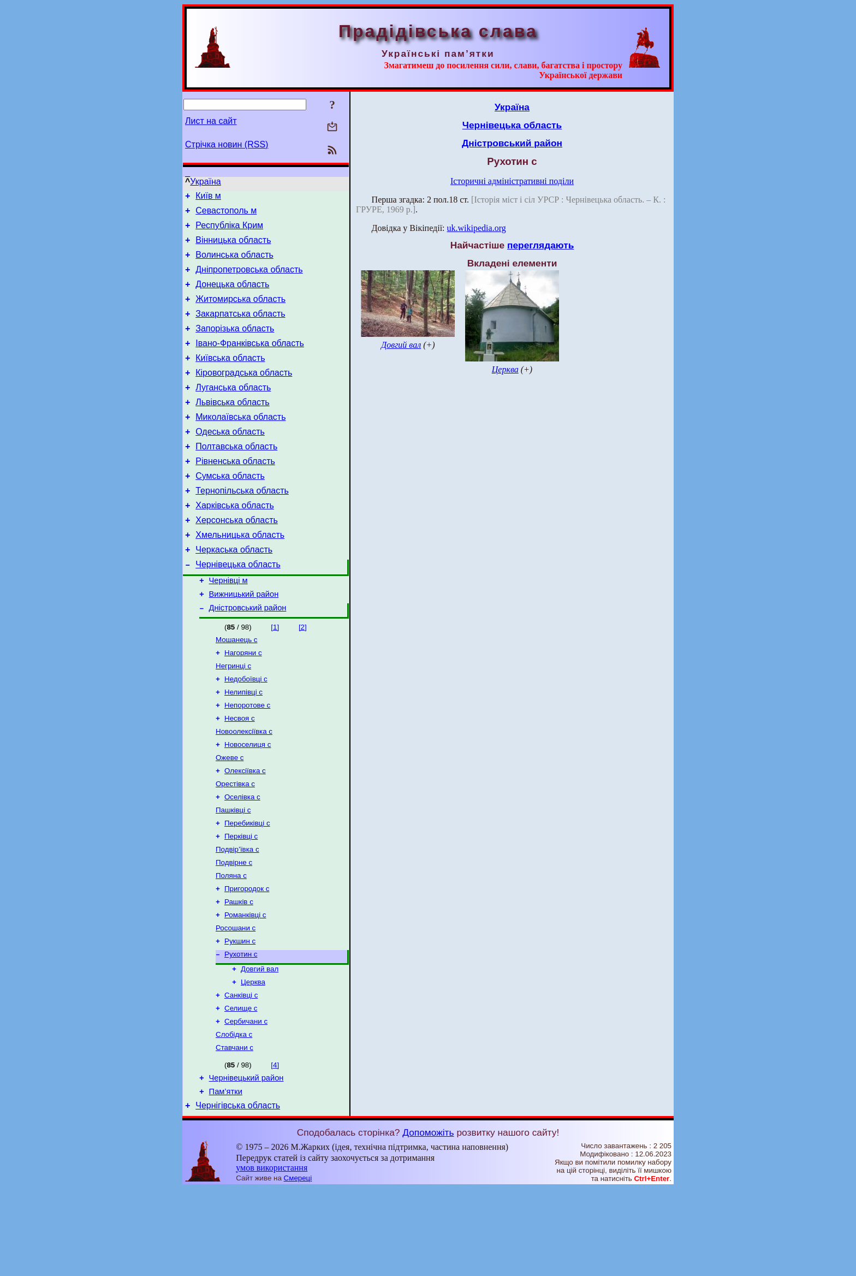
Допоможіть (428, 1219)
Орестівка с (235, 844)
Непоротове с (247, 759)
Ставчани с (234, 1130)
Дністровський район (248, 655)
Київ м (208, 197)
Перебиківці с (247, 887)
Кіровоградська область (243, 394)
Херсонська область (236, 557)
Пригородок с (246, 958)
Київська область (230, 377)
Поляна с (231, 944)
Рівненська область (235, 492)
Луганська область (233, 410)
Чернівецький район (246, 1162)
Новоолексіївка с (244, 788)
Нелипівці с (243, 745)
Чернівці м (228, 624)
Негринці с (233, 717)
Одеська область (230, 459)
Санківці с (241, 1073)
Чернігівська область (237, 1192)
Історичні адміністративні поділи (512, 181)
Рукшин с (239, 1015)
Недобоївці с (246, 731)
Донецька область (232, 295)
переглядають (540, 245)
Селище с (240, 1087)
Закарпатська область (240, 328)
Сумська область (230, 508)
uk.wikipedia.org (476, 228)
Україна (205, 181)
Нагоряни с (243, 702)
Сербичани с (246, 1101)
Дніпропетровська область (248, 279)
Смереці (298, 1265)
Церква (253, 1059)
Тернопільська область (242, 525)
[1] (275, 674)
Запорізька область (234, 344)
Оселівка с (242, 858)
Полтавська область (236, 475)
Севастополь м (226, 213)
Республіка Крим (229, 230)
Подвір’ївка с (237, 915)
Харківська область (234, 541)
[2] (303, 674)
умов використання (271, 1255)
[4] (275, 1147)
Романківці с (245, 986)
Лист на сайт (211, 121)
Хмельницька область (239, 574)
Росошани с (235, 1000)
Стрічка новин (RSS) (226, 144)
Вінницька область (233, 246)
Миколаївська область (240, 443)
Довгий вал (259, 1045)
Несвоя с (239, 773)
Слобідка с (234, 1116)
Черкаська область (233, 590)
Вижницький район (244, 640)
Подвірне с (234, 929)
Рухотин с (240, 1029)
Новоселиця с (247, 802)
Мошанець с (237, 688)
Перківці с (241, 901)
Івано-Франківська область (249, 361)
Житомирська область (240, 312)
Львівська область (232, 426)
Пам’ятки (225, 1177)
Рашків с (238, 972)
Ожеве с (229, 816)
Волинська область (234, 263)
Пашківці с (233, 873)
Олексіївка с (245, 830)
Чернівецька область (238, 607)
